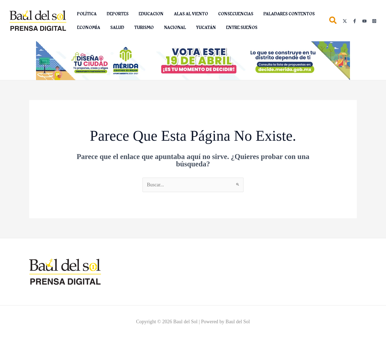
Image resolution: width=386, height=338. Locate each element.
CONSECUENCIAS (229, 14)
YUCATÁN (199, 27)
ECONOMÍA (87, 27)
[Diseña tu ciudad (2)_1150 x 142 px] (193, 60)
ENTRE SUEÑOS (234, 27)
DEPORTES (115, 14)
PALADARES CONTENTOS (281, 14)
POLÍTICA (86, 14)
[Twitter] (345, 21)
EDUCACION (147, 14)
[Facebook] (354, 21)
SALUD (115, 27)
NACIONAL (170, 27)
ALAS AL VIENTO (186, 14)
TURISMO (140, 27)
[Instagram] (374, 21)
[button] (333, 21)
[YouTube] (364, 21)
